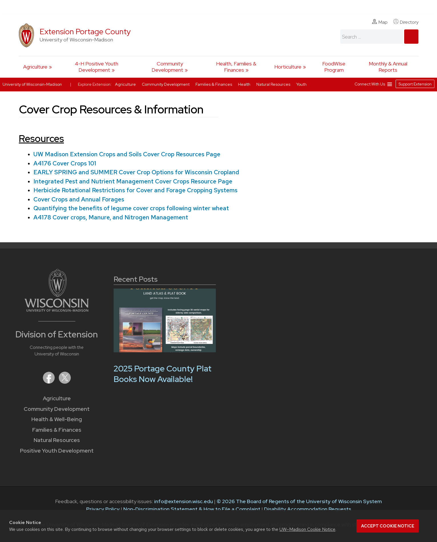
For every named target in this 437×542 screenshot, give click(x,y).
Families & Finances (56, 429)
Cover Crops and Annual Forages (78, 199)
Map (380, 22)
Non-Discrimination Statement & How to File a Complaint (191, 509)
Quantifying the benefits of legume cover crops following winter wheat (131, 208)
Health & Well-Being (56, 419)
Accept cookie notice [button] (387, 526)
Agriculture (35, 66)
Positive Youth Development (57, 450)
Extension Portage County (85, 32)
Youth (301, 84)
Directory (405, 22)
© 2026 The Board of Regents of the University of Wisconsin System (299, 501)
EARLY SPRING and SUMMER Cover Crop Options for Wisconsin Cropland (136, 172)
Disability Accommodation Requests (307, 509)
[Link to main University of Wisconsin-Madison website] (57, 309)
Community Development (167, 66)
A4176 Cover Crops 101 (64, 163)
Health (244, 84)
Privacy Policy (103, 509)
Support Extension (415, 84)
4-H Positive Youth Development (96, 66)
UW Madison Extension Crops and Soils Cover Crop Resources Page (126, 154)
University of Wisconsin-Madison (32, 84)
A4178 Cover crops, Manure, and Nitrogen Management (110, 217)
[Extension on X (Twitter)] (65, 381)
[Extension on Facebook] (49, 381)
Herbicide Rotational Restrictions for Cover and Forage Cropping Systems (135, 190)
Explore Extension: (95, 84)
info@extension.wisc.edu (183, 501)
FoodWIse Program (333, 66)
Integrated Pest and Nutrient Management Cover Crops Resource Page (132, 181)
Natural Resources (57, 440)
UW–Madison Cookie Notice (307, 529)
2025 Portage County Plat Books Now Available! (163, 374)
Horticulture (287, 66)
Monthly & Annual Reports (388, 66)
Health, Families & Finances (236, 66)
